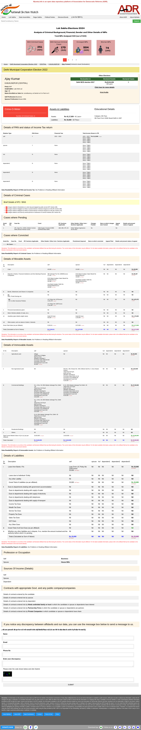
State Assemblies (24, 17)
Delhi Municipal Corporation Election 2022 (23, 64)
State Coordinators (29, 714)
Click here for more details (104, 87)
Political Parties (50, 17)
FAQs (57, 714)
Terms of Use (48, 714)
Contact (40, 714)
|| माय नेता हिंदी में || (76, 17)
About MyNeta (134, 17)
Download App (93, 727)
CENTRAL (43, 64)
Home (4, 17)
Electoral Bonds (63, 17)
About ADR (123, 17)
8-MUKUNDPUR (54, 64)
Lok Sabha (12, 17)
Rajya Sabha (37, 17)
